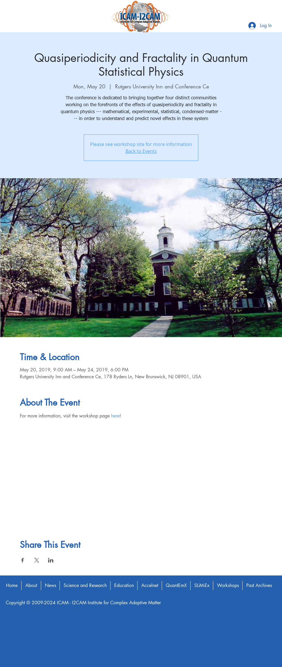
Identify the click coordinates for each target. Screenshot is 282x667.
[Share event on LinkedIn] (51, 560)
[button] (31, 585)
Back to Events (141, 151)
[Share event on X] (36, 560)
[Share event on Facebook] (22, 560)
